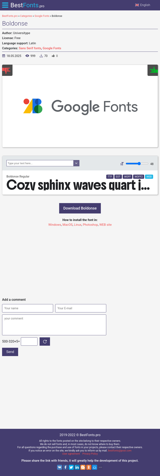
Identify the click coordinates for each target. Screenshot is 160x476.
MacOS (67, 225)
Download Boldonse (80, 208)
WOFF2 (139, 176)
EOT (118, 176)
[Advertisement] (80, 260)
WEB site (105, 225)
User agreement (71, 453)
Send (10, 352)
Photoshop (90, 225)
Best (27, 5)
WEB (149, 176)
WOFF (127, 176)
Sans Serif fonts (30, 48)
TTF (110, 176)
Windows (54, 225)
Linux (77, 225)
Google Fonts (52, 48)
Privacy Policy (90, 453)
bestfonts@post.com (119, 450)
